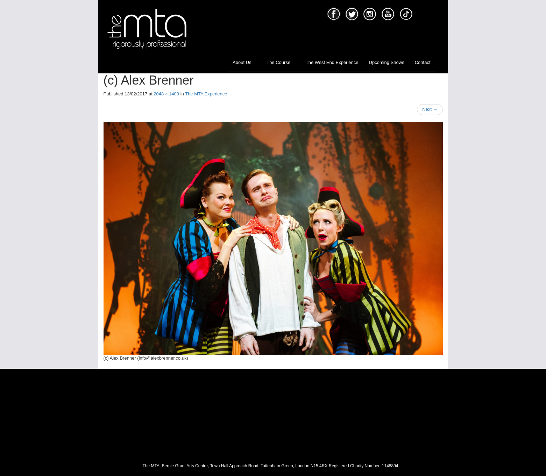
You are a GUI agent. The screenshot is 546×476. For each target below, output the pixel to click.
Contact (423, 62)
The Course (281, 62)
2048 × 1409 (166, 93)
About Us (244, 62)
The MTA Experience (206, 93)
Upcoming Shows (386, 62)
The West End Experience (332, 62)
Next (429, 109)
